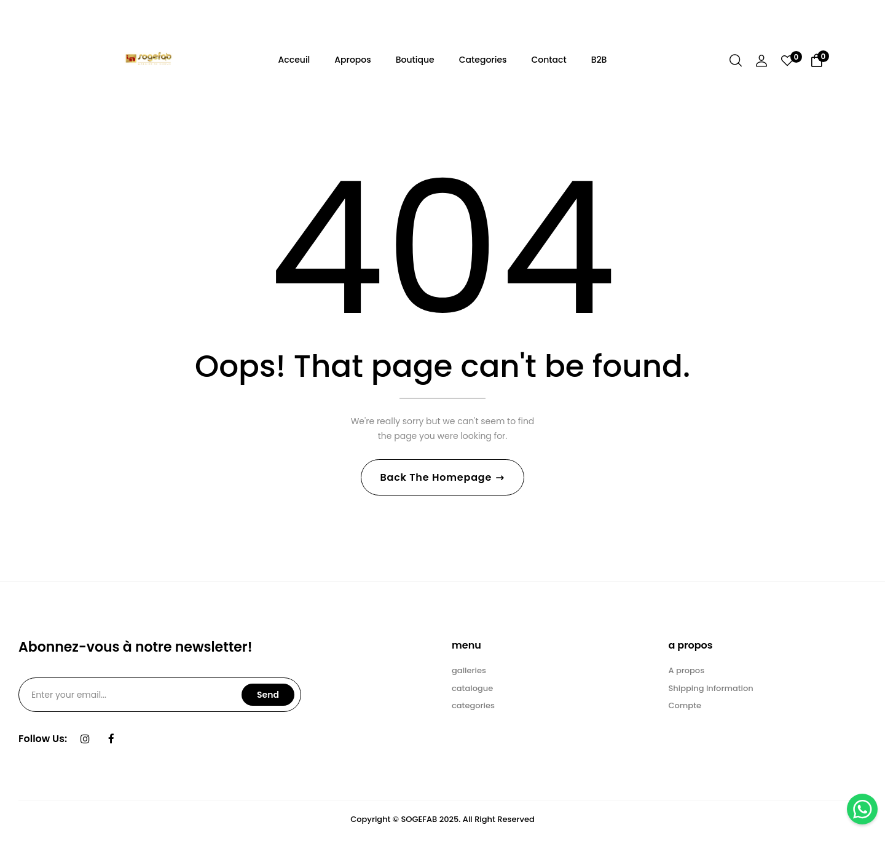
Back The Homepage (437, 480)
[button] (817, 62)
